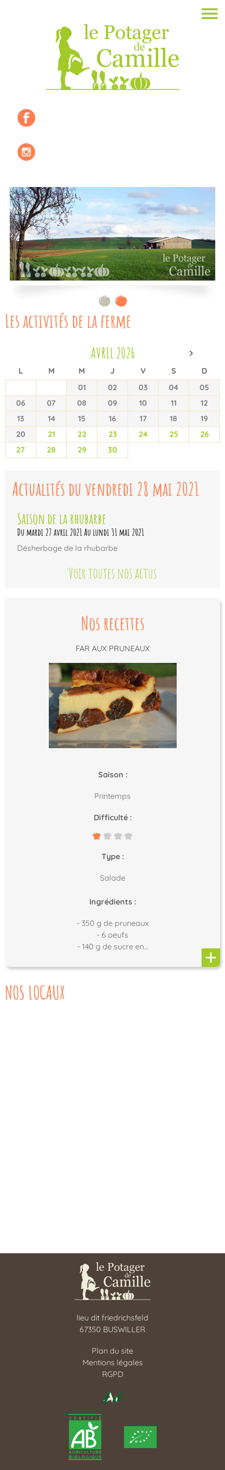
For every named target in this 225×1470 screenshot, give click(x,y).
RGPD (112, 1374)
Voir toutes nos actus (112, 573)
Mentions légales (112, 1362)
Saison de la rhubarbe (61, 518)
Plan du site (112, 1351)
